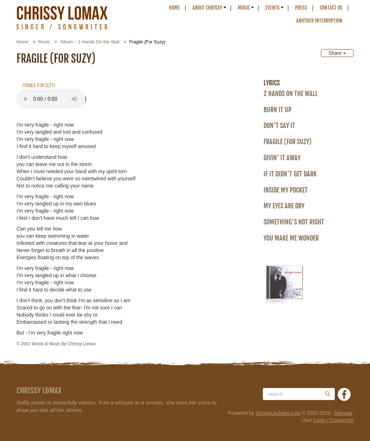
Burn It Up (277, 110)
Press (301, 8)
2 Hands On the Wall (291, 94)
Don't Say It (279, 125)
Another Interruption (319, 21)
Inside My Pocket (286, 190)
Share (337, 53)
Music (244, 8)
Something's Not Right (294, 222)
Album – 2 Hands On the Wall (89, 41)
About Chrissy (207, 8)
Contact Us (331, 8)
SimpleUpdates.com (278, 413)
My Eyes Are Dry (284, 206)
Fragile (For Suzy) (288, 142)
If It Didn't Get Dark (290, 174)
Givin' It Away (282, 158)
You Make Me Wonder (291, 238)
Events (272, 8)
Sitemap (343, 413)
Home (174, 8)
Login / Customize (333, 420)
